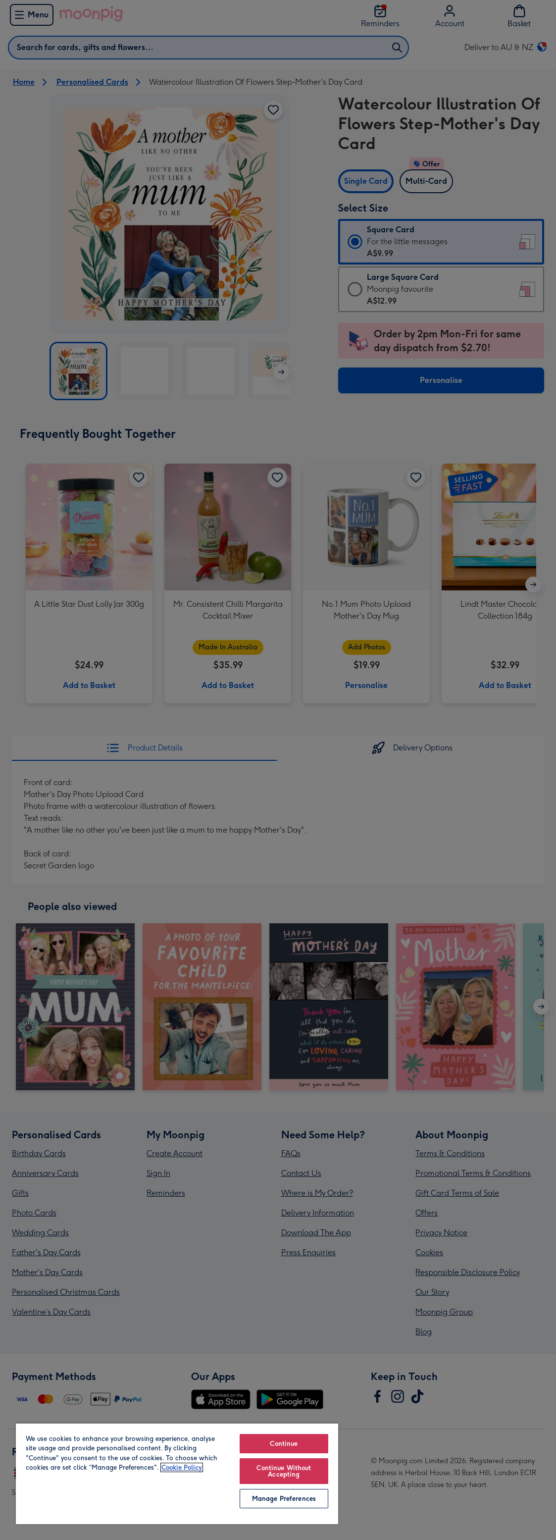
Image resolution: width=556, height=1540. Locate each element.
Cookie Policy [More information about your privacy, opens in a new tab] (181, 1467)
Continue (284, 1443)
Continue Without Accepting (283, 1471)
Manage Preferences (284, 1498)
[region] (177, 1473)
